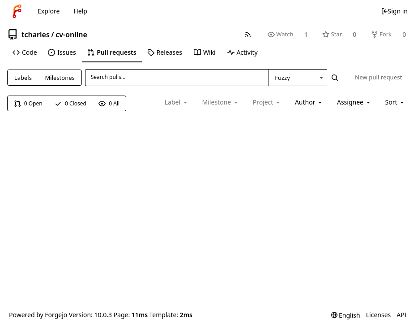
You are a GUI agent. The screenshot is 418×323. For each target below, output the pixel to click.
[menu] (395, 102)
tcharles (35, 34)
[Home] (17, 11)
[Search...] (335, 77)
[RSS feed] (248, 34)
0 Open (28, 103)
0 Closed (70, 103)
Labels (23, 78)
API (401, 314)
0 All (108, 103)
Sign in (394, 11)
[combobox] (298, 77)
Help (80, 11)
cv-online (71, 34)
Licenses (378, 314)
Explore (49, 11)
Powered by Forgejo (38, 314)
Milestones (60, 78)
